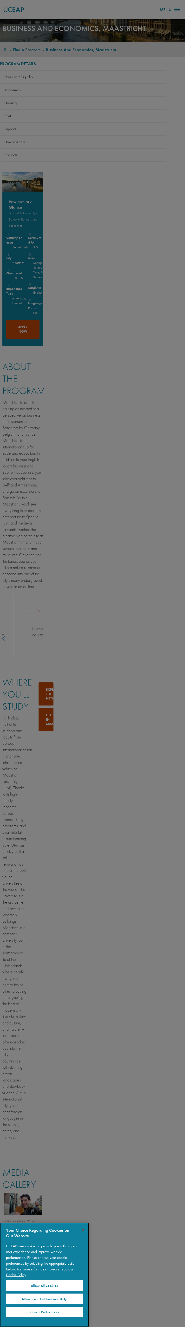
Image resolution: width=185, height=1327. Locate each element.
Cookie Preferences (44, 1312)
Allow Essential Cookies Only (44, 1299)
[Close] (83, 1230)
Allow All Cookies (44, 1286)
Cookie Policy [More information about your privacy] (16, 1274)
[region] (44, 1275)
